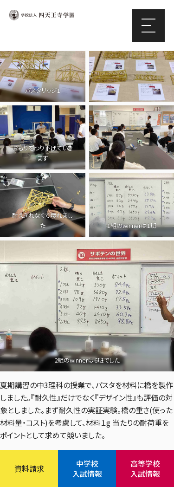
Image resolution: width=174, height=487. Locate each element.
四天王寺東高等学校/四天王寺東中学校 (55, 32)
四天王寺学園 (41, 15)
